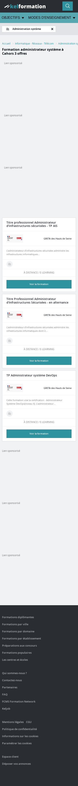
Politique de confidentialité (19, 729)
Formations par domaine (18, 631)
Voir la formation (39, 284)
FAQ (4, 694)
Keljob (6, 708)
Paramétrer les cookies (17, 743)
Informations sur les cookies (20, 736)
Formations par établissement (21, 638)
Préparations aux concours (19, 645)
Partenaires (9, 687)
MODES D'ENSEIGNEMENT (49, 17)
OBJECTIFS (11, 17)
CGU (29, 722)
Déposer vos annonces (16, 764)
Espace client (10, 756)
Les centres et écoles (15, 660)
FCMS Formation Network (18, 701)
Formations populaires (17, 652)
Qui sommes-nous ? (14, 673)
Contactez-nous (12, 680)
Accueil (6, 43)
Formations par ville (15, 624)
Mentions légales (13, 722)
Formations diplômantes (18, 617)
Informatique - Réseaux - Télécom (34, 43)
